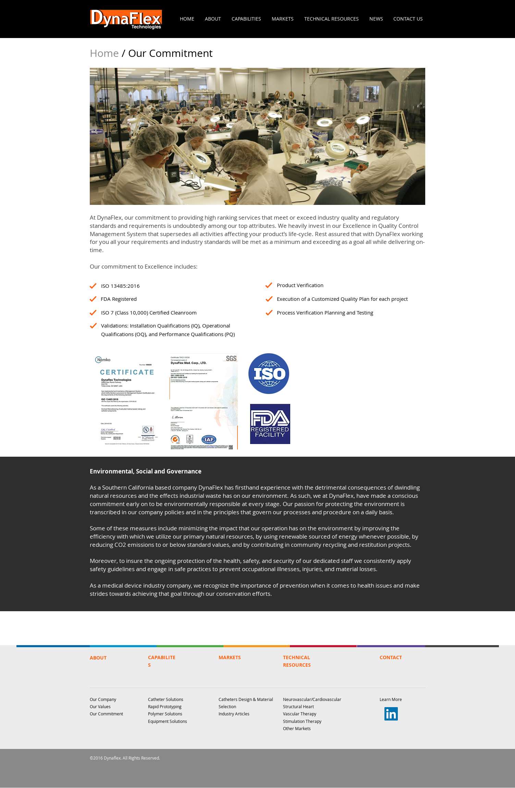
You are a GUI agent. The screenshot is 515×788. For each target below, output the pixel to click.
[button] (213, 18)
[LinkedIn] (391, 714)
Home (106, 53)
